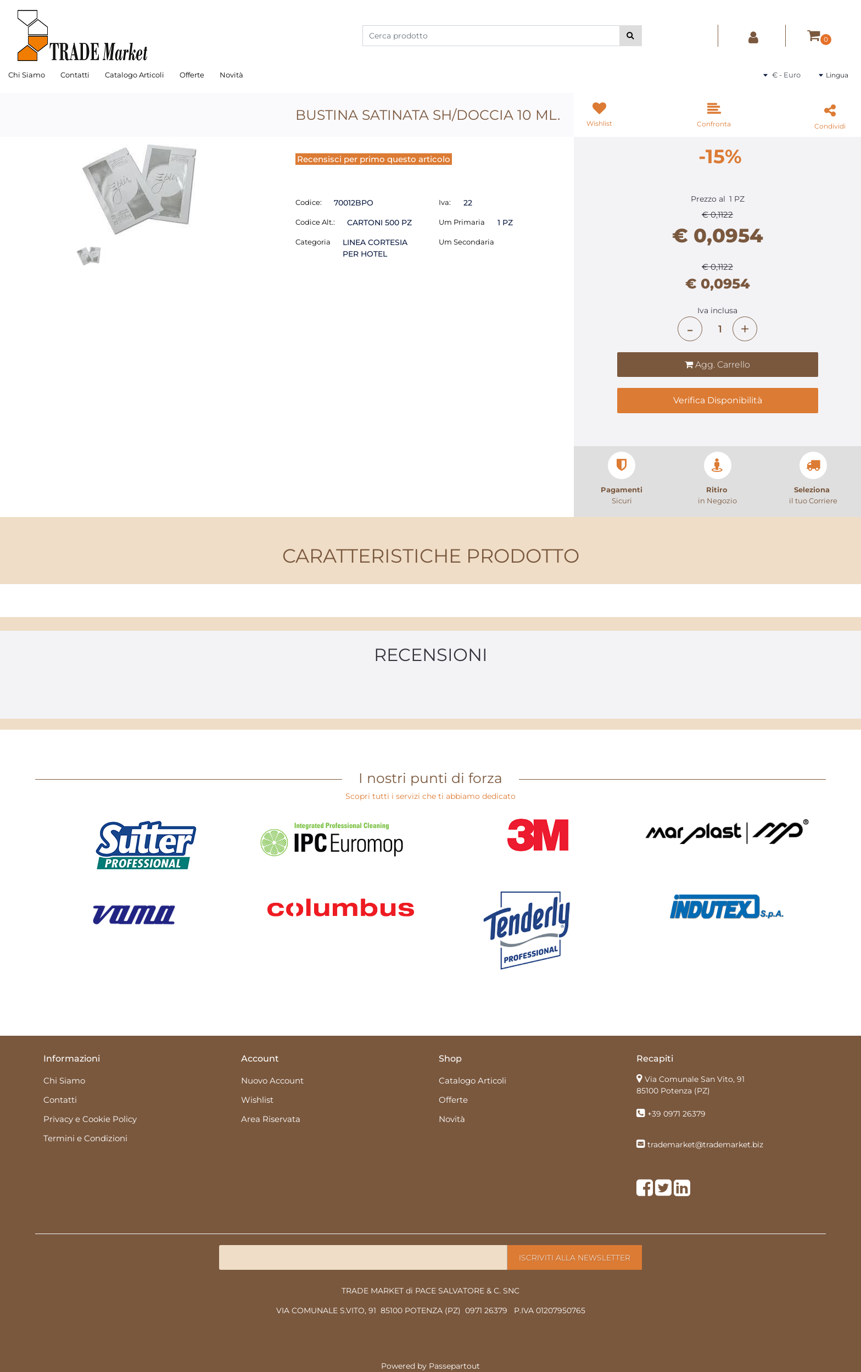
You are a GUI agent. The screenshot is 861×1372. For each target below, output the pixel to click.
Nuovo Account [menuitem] (272, 1080)
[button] (630, 35)
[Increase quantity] (745, 328)
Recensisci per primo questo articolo (373, 159)
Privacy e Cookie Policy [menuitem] (90, 1119)
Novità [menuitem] (231, 74)
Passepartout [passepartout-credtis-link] (454, 1366)
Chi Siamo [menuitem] (26, 74)
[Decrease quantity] (690, 328)
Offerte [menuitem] (192, 74)
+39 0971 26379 (676, 1114)
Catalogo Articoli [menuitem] (134, 74)
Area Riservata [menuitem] (270, 1119)
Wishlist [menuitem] (257, 1100)
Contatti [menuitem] (75, 74)
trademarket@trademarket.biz (705, 1144)
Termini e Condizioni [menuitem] (85, 1138)
